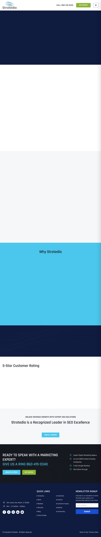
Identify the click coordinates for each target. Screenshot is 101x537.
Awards (59, 508)
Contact (60, 500)
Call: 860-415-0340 (64, 5)
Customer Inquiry (63, 504)
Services (40, 508)
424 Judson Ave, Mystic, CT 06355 (18, 503)
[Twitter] (9, 512)
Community (61, 511)
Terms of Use (84, 532)
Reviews (40, 504)
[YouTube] (22, 512)
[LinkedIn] (17, 512)
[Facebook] (4, 512)
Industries (60, 496)
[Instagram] (13, 512)
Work (39, 500)
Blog (39, 511)
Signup (87, 511)
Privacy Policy (93, 532)
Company (41, 496)
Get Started (83, 5)
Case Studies (42, 515)
